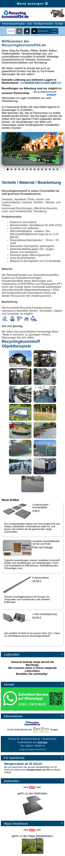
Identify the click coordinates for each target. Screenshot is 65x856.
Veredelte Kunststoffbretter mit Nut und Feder (46, 542)
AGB (29, 23)
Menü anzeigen (32, 3)
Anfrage (43, 742)
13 (54, 169)
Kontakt (59, 23)
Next (60, 147)
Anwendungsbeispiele (13, 23)
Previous (4, 147)
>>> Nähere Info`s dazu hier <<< (40, 83)
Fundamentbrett (40, 577)
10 (42, 169)
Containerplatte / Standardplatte (40, 506)
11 (46, 169)
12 (50, 169)
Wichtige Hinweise (43, 23)
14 (57, 169)
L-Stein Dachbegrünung (44, 614)
